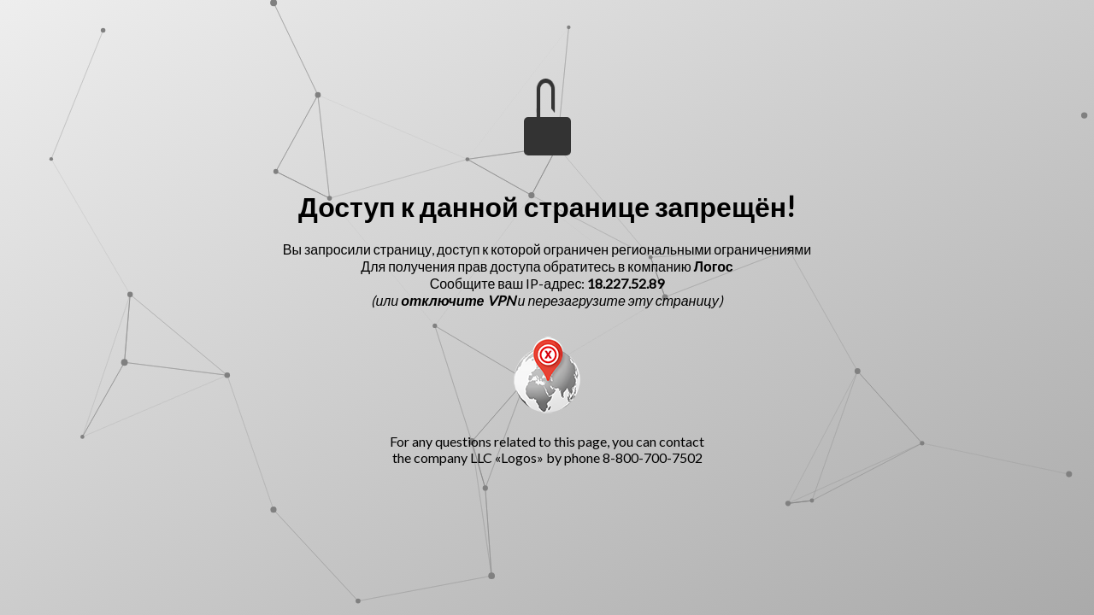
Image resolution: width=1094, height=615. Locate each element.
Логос (713, 266)
